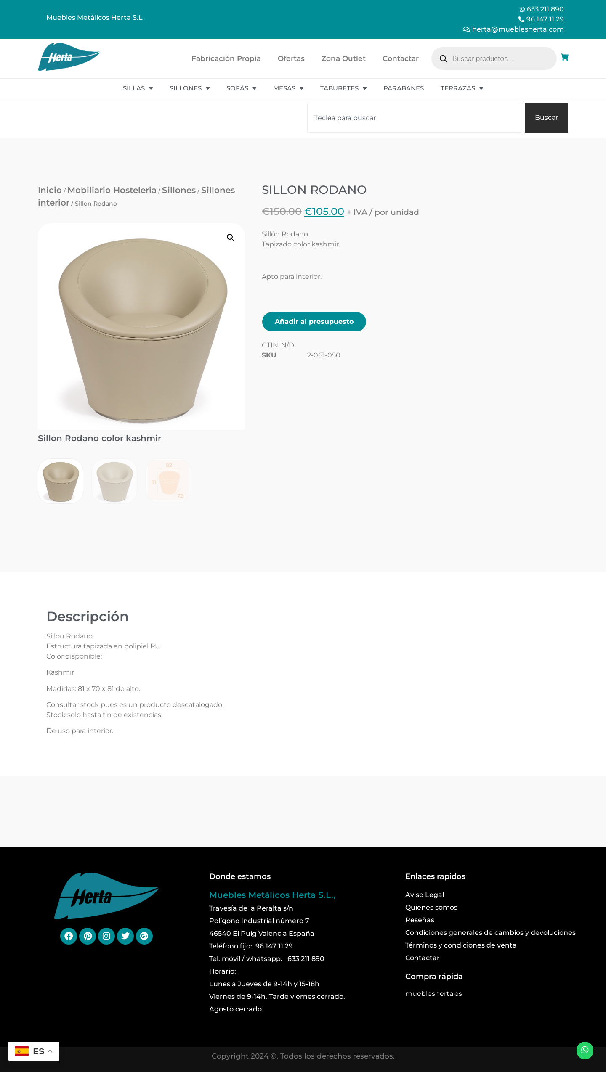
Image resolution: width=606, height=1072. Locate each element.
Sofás (241, 88)
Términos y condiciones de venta (461, 945)
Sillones (190, 88)
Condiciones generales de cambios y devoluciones (490, 933)
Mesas (288, 88)
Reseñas (419, 920)
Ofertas (291, 58)
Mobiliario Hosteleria (112, 190)
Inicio (50, 190)
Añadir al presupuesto (314, 322)
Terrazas (462, 88)
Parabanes (403, 88)
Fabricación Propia (226, 58)
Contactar (401, 58)
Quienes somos (431, 907)
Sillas (138, 88)
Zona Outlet (344, 58)
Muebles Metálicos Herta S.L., (272, 895)
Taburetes (343, 88)
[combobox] (414, 118)
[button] (230, 237)
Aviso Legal (424, 895)
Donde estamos (240, 876)
